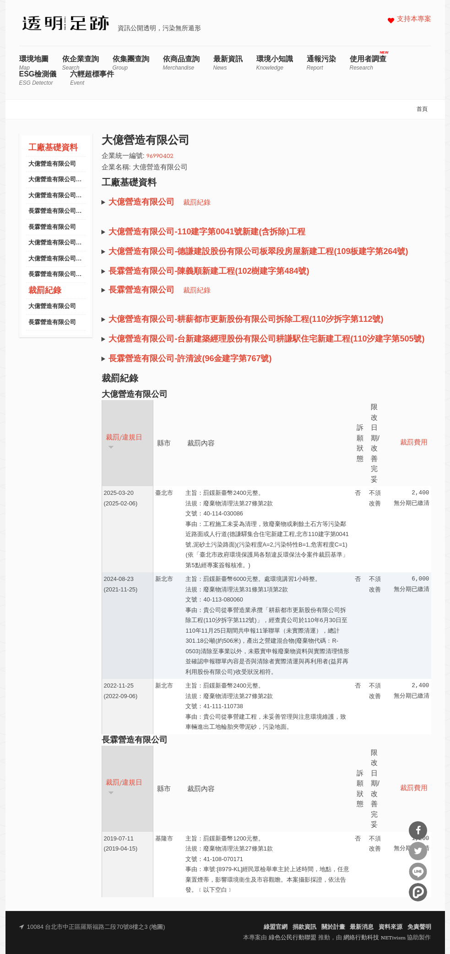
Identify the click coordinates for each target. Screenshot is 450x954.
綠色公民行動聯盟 (292, 937)
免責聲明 (419, 927)
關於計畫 (333, 927)
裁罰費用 (414, 443)
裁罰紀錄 (44, 291)
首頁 (422, 109)
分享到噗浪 (418, 892)
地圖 (157, 927)
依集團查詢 (131, 62)
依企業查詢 (80, 62)
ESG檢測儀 (38, 78)
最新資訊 (228, 62)
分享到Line (418, 871)
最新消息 (362, 927)
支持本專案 (414, 19)
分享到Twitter (418, 851)
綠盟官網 (275, 927)
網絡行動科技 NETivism (374, 937)
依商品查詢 (181, 62)
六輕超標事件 (92, 78)
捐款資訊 (304, 927)
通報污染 (321, 62)
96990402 (159, 156)
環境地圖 (34, 62)
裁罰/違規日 (124, 442)
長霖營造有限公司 (52, 227)
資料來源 (390, 927)
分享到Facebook (418, 830)
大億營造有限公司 (52, 164)
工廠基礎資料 (53, 148)
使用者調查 (368, 62)
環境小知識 (274, 62)
